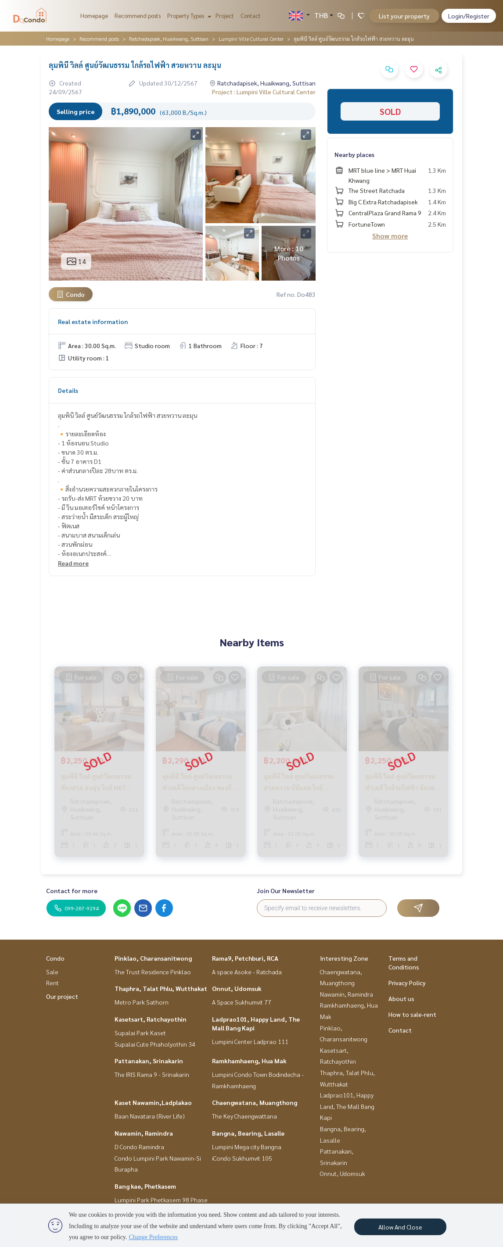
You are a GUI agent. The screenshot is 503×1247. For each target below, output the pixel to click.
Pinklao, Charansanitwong (153, 958)
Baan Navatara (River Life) (150, 1116)
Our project (62, 996)
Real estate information (93, 321)
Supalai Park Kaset (140, 1033)
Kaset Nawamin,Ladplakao (153, 1102)
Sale (52, 972)
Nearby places (354, 154)
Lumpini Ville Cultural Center (251, 38)
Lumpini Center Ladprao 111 (250, 1041)
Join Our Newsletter (286, 890)
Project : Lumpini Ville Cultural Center (264, 92)
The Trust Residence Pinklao (153, 972)
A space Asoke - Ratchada (247, 972)
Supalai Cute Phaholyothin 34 (155, 1044)
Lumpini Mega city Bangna (246, 1147)
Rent (52, 983)
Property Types (188, 15)
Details (68, 390)
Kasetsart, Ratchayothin (151, 1019)
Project (225, 15)
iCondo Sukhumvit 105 (242, 1158)
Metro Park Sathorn (142, 1002)
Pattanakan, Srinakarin (149, 1061)
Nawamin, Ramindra (144, 1133)
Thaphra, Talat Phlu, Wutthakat (161, 988)
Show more (390, 235)
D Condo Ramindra (139, 1147)
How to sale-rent (412, 1014)
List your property (404, 16)
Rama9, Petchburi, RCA (245, 958)
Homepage (94, 15)
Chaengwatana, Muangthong (254, 1102)
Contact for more (71, 890)
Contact (251, 15)
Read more (73, 563)
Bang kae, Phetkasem (145, 1186)
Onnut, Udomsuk (237, 988)
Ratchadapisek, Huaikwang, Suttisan (168, 38)
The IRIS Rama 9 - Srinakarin (152, 1074)
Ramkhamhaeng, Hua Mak (249, 1061)
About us (401, 998)
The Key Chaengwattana (244, 1116)
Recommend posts (138, 15)
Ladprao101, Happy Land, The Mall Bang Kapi (347, 1106)
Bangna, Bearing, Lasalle (248, 1133)
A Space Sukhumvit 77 (241, 1002)
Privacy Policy (407, 983)
